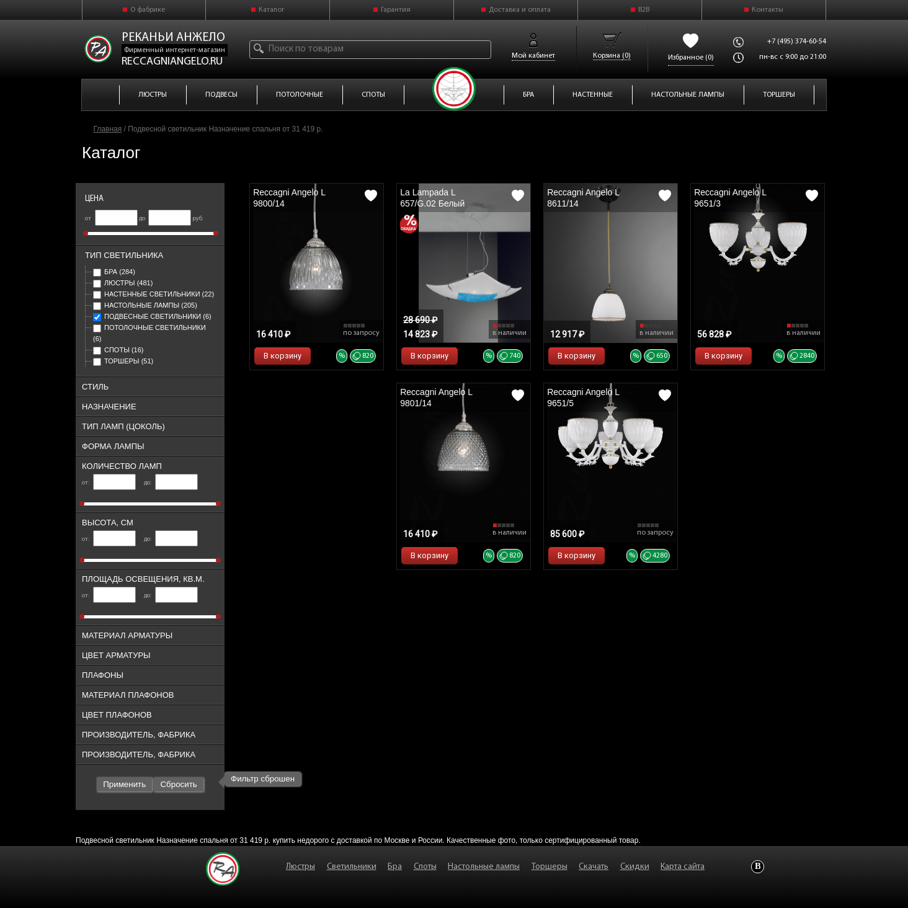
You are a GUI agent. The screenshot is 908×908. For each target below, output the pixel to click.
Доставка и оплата (520, 10)
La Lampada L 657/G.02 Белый (432, 197)
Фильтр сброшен (263, 778)
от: (109, 482)
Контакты (767, 10)
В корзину (282, 355)
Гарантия (396, 10)
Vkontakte (757, 866)
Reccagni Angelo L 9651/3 (730, 197)
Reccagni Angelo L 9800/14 (289, 197)
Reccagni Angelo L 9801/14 (436, 397)
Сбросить (178, 784)
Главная (108, 129)
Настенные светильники (153, 294)
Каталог (272, 10)
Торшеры (123, 361)
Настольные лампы (145, 305)
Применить (124, 784)
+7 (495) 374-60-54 (796, 41)
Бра (114, 271)
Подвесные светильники (152, 316)
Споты (118, 350)
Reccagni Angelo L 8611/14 (583, 197)
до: (171, 482)
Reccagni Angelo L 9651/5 (583, 397)
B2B (643, 10)
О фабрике (147, 10)
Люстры (123, 283)
